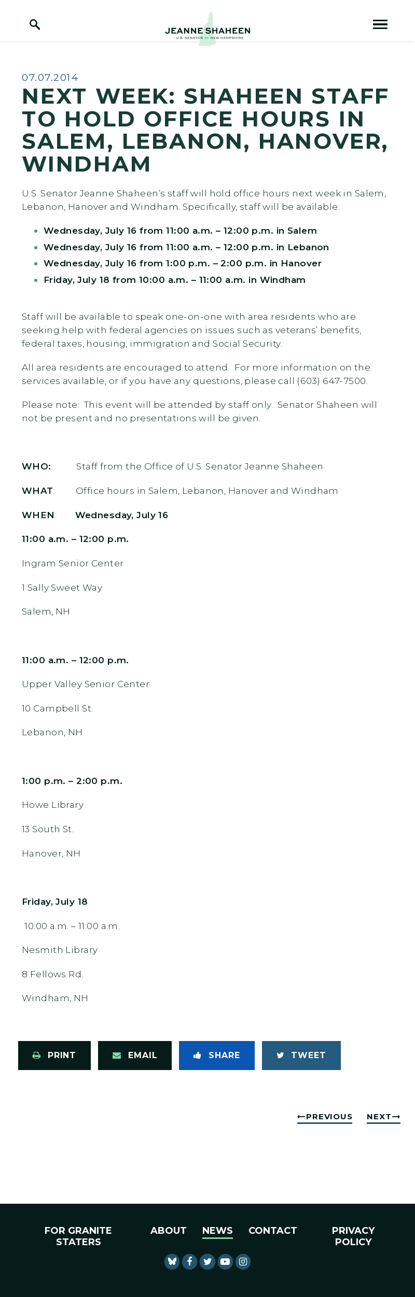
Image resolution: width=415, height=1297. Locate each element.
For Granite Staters (78, 1236)
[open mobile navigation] (380, 24)
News (217, 1230)
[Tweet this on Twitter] (301, 1055)
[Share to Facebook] (216, 1055)
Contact (272, 1230)
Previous (329, 1116)
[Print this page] (54, 1055)
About (168, 1230)
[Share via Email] (135, 1055)
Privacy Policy (353, 1236)
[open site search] (35, 24)
